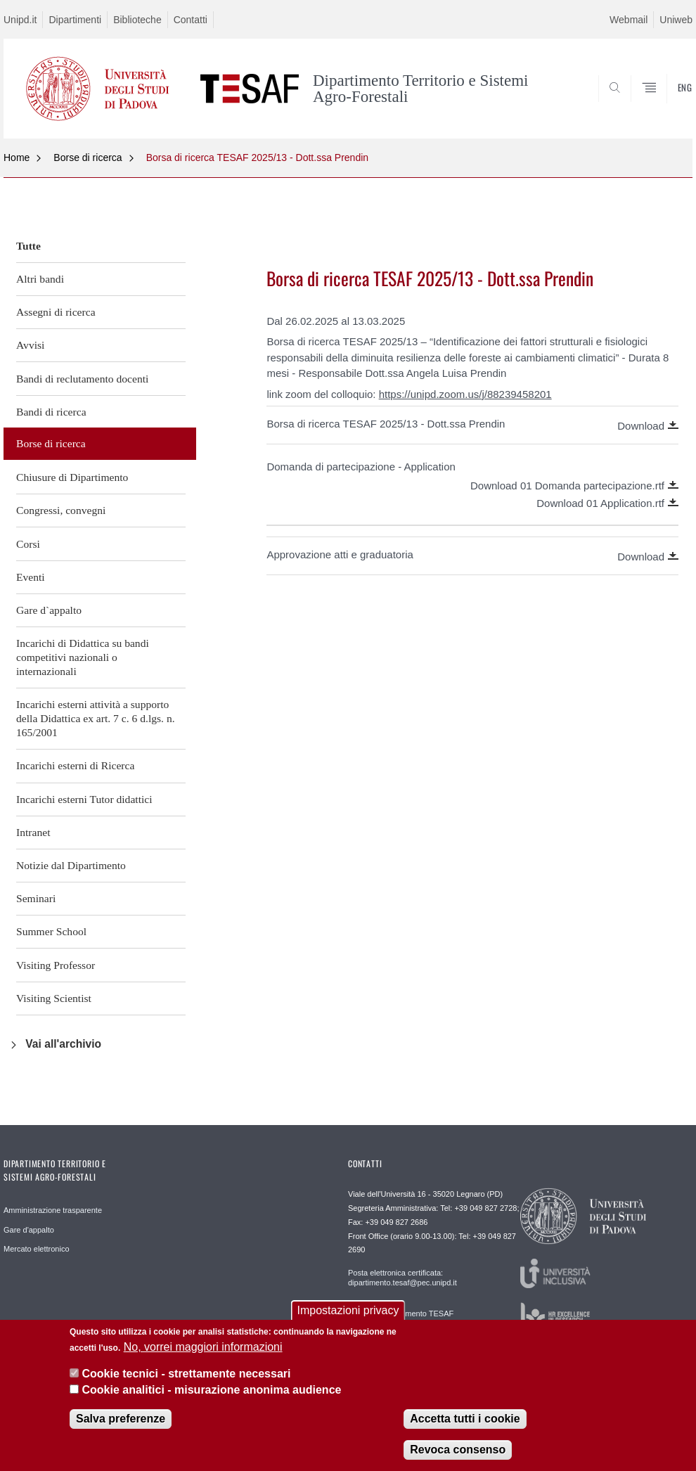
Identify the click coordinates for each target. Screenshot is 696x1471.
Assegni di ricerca (56, 312)
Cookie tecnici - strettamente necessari (186, 1385)
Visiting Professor (55, 965)
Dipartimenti (75, 19)
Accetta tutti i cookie (465, 1430)
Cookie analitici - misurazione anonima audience (211, 1401)
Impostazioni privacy (348, 1322)
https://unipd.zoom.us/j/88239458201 (465, 394)
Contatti (190, 19)
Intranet (33, 832)
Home (17, 157)
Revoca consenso (457, 1461)
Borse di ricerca (87, 157)
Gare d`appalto (49, 610)
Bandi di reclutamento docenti (82, 379)
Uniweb (675, 19)
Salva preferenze (120, 1430)
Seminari (36, 898)
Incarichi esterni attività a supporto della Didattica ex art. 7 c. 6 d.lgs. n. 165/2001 (95, 718)
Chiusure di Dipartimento (72, 477)
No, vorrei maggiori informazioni (203, 1358)
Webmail (628, 19)
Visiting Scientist (53, 998)
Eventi (30, 577)
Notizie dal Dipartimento (71, 865)
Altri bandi (40, 279)
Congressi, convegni (60, 510)
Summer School (51, 931)
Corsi (28, 544)
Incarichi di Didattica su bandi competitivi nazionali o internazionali (82, 657)
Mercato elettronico (37, 1249)
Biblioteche (137, 19)
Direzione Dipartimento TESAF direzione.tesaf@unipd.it (400, 1318)
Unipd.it (20, 19)
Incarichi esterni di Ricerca (75, 765)
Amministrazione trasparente (53, 1210)
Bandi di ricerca (51, 412)
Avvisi (30, 345)
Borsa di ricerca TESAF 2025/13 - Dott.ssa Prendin (257, 157)
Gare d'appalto (29, 1230)
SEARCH (634, 105)
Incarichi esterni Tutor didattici (84, 799)
